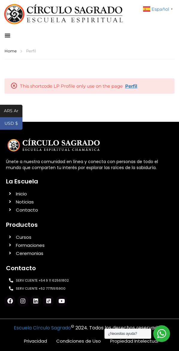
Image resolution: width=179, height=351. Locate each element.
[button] (7, 35)
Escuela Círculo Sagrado (42, 327)
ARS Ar (13, 111)
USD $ (13, 124)
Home (10, 50)
